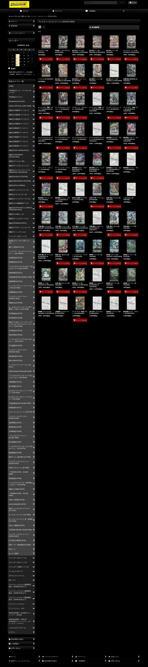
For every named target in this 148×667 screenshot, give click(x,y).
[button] (123, 11)
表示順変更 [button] (94, 27)
